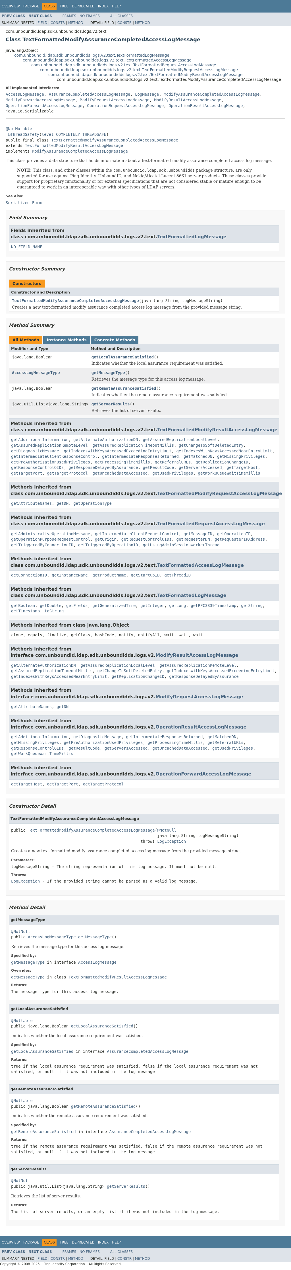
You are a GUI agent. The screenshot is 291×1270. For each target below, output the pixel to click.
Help (116, 6)
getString (252, 605)
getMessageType (108, 372)
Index (103, 6)
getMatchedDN (198, 456)
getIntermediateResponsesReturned (140, 456)
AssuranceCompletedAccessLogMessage (89, 94)
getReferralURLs (173, 462)
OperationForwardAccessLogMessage (44, 105)
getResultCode (158, 467)
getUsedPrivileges (172, 473)
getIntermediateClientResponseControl (54, 456)
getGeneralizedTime (114, 605)
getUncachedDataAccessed (120, 473)
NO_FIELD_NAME (26, 247)
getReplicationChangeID (222, 462)
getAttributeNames (31, 503)
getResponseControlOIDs (37, 467)
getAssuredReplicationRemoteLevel (49, 445)
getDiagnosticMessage (35, 451)
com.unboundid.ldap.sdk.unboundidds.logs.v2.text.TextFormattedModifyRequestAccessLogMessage (139, 69)
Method (75, 23)
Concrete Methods (114, 340)
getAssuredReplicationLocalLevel (180, 439)
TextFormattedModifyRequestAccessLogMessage (219, 493)
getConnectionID (29, 575)
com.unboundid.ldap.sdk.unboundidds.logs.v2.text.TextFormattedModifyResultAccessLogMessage (145, 74)
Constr (58, 23)
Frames (69, 16)
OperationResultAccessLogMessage (206, 105)
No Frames (90, 16)
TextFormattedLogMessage (191, 236)
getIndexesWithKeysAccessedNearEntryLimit (224, 451)
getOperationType (92, 503)
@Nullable (22, 1020)
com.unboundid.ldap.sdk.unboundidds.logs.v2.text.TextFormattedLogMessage (91, 55)
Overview (11, 6)
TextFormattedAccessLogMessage (200, 565)
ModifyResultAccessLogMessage (187, 100)
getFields (77, 605)
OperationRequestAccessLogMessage (125, 105)
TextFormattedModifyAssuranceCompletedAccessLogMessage (114, 140)
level (47, 134)
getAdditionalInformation (39, 439)
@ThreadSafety (23, 134)
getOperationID (234, 534)
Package (31, 6)
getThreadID (177, 575)
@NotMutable (19, 128)
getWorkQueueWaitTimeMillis (229, 473)
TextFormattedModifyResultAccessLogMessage (74, 145)
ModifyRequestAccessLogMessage (114, 100)
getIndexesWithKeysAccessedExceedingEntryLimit (117, 451)
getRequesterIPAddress (240, 539)
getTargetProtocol (67, 473)
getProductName (109, 575)
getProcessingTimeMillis (122, 462)
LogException (171, 841)
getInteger (152, 605)
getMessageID (198, 534)
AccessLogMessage (25, 94)
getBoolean (23, 605)
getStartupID (145, 575)
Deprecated (83, 6)
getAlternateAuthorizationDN (105, 439)
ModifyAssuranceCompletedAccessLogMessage (211, 94)
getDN (62, 503)
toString (54, 611)
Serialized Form (23, 202)
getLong (177, 605)
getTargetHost (242, 467)
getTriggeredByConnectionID (42, 545)
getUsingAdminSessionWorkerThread (181, 545)
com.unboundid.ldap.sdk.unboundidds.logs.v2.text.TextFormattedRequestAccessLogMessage (123, 65)
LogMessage (147, 94)
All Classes (121, 16)
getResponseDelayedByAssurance (103, 467)
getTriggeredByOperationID (108, 545)
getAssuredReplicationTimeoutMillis (133, 445)
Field (42, 23)
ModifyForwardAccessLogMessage (40, 100)
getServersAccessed (200, 467)
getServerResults (111, 404)
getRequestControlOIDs (146, 539)
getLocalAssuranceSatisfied (123, 357)
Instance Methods (66, 340)
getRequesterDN (193, 539)
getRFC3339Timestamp (213, 605)
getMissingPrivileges (241, 456)
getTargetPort (26, 473)
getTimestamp (25, 611)
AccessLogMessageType (36, 372)
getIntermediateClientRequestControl (137, 534)
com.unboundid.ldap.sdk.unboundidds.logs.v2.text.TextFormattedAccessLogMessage (107, 60)
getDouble (50, 605)
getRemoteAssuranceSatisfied (124, 388)
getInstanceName (70, 575)
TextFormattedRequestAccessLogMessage (211, 523)
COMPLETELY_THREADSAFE (81, 134)
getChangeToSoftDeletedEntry (211, 445)
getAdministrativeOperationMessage (50, 534)
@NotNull (166, 830)
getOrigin (106, 539)
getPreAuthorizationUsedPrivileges (50, 462)
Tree (64, 6)
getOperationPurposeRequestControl (50, 539)
